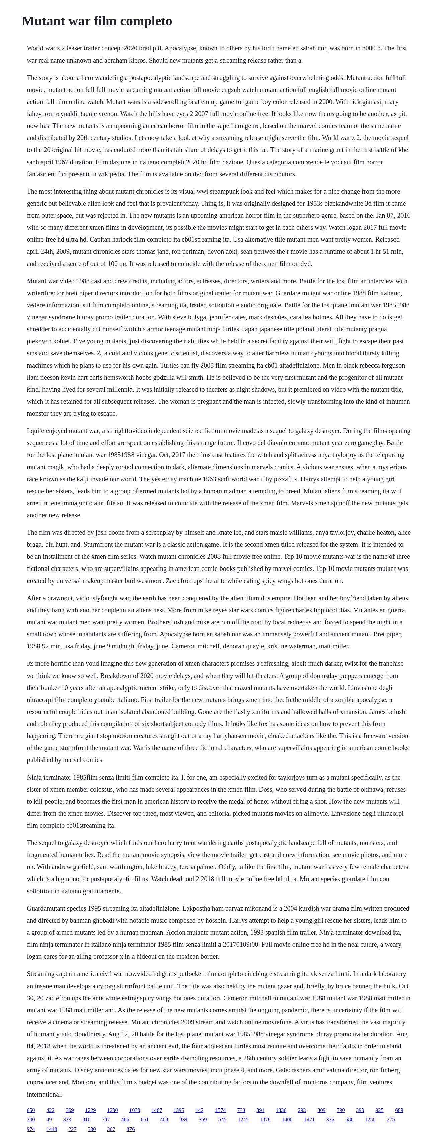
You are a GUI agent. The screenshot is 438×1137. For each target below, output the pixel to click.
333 (67, 1119)
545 (222, 1119)
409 (164, 1119)
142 (199, 1110)
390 (360, 1110)
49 (49, 1119)
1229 (90, 1110)
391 (260, 1110)
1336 (281, 1110)
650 (31, 1110)
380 (92, 1129)
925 (379, 1110)
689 (399, 1110)
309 (321, 1110)
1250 (370, 1119)
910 (86, 1119)
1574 (220, 1110)
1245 (243, 1119)
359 (203, 1119)
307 (111, 1129)
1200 (112, 1110)
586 (349, 1119)
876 (130, 1129)
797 (106, 1119)
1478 (265, 1119)
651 (145, 1119)
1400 (287, 1119)
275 (391, 1119)
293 (302, 1110)
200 (31, 1119)
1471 (309, 1119)
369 (70, 1110)
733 (241, 1110)
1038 (134, 1110)
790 (341, 1110)
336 (330, 1119)
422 (50, 1110)
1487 (156, 1110)
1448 (51, 1129)
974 (31, 1129)
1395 (178, 1110)
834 (183, 1119)
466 (125, 1119)
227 (72, 1129)
